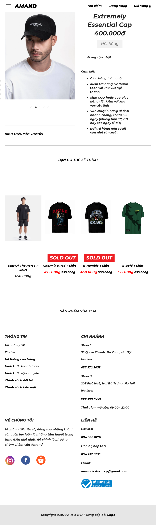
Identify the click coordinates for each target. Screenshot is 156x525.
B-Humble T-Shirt (96, 266)
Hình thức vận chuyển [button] (24, 134)
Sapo (111, 515)
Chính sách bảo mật (21, 387)
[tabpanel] (40, 59)
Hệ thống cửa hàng (20, 359)
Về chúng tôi (15, 345)
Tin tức (10, 352)
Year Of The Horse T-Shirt (23, 268)
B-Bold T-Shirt (132, 266)
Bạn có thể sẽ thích (78, 160)
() (142, 6)
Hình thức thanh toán (22, 366)
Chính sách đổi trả (19, 380)
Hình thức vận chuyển (22, 373)
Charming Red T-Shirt (59, 266)
